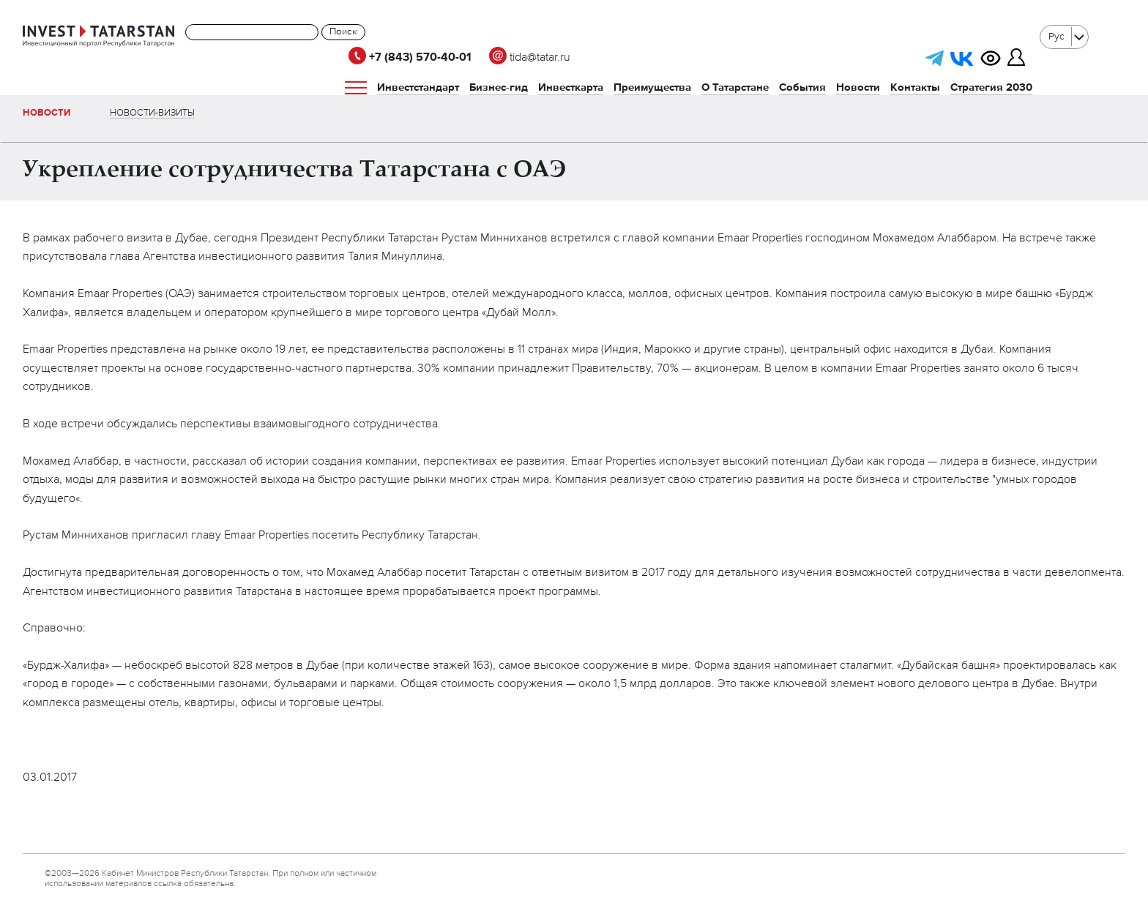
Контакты (915, 87)
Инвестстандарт (418, 87)
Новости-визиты (152, 113)
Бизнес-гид (498, 87)
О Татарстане (735, 87)
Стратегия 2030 (991, 87)
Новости (858, 87)
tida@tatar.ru (529, 58)
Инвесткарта (570, 87)
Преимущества (652, 87)
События (802, 87)
